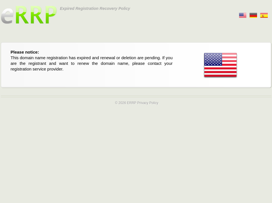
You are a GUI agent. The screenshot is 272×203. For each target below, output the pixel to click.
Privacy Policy (147, 103)
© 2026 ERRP (125, 103)
